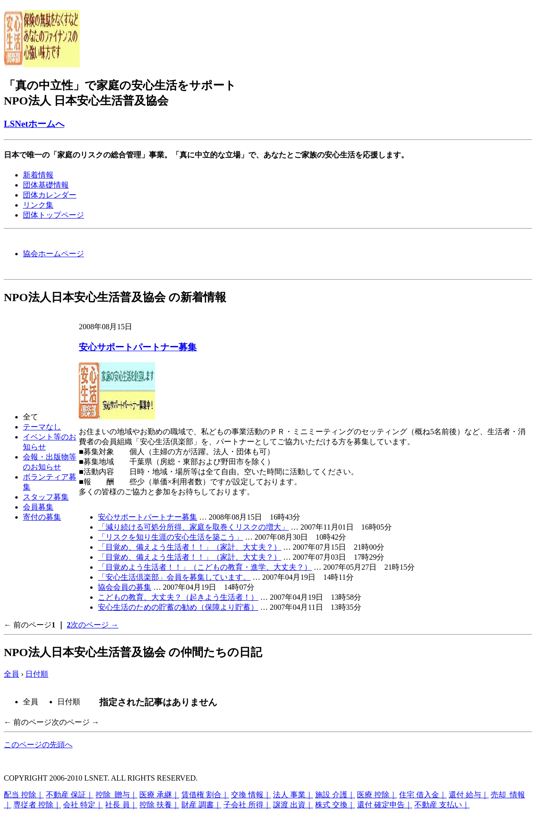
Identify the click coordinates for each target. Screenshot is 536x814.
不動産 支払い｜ (442, 805)
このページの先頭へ (38, 745)
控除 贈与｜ (116, 795)
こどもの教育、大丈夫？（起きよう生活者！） (178, 597)
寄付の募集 (42, 517)
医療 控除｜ (377, 795)
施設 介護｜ (335, 795)
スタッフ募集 (46, 497)
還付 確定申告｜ (384, 805)
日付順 (36, 674)
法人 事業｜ (293, 795)
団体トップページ (53, 215)
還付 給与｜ (469, 795)
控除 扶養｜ (159, 805)
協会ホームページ (53, 254)
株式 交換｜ (335, 805)
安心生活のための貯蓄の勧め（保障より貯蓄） (178, 607)
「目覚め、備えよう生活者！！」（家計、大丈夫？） (189, 547)
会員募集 (38, 507)
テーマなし (42, 427)
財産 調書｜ (201, 805)
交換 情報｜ (251, 795)
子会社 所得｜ (247, 805)
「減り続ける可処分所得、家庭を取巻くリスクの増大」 (193, 527)
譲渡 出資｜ (293, 805)
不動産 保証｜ (70, 795)
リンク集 (38, 205)
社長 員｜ (121, 805)
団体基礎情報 (46, 185)
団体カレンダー (49, 195)
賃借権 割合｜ (205, 795)
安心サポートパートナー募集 (138, 347)
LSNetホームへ (34, 124)
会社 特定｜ (83, 805)
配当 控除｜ (24, 795)
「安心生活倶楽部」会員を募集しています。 (174, 577)
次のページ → (94, 625)
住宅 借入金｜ (423, 795)
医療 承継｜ (159, 795)
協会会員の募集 (124, 587)
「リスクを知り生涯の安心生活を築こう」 (170, 537)
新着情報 (38, 175)
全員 (11, 674)
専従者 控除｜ (37, 805)
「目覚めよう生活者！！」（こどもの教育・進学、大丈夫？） (205, 567)
